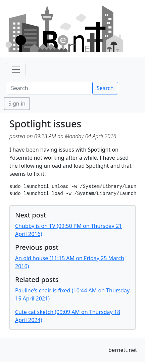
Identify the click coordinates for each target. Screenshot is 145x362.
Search (105, 88)
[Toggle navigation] (16, 69)
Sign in (17, 103)
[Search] (49, 88)
